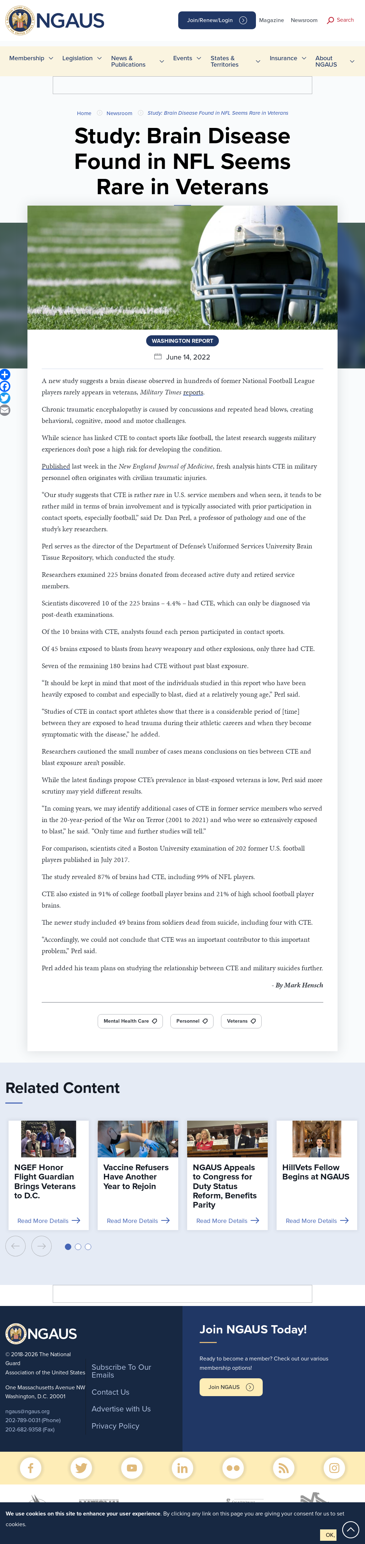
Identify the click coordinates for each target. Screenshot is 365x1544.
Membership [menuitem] (26, 58)
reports (193, 392)
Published (56, 466)
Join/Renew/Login (210, 20)
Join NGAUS (224, 1387)
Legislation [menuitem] (77, 58)
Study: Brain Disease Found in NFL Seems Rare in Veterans (218, 113)
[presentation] (15, 1246)
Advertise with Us (121, 1409)
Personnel (188, 1021)
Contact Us (110, 1392)
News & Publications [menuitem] (128, 61)
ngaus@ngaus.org (27, 1411)
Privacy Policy (115, 1426)
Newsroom (304, 20)
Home (84, 113)
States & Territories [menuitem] (224, 61)
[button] (68, 1247)
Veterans (237, 1021)
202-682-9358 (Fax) (30, 1429)
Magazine (271, 20)
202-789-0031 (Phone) (33, 1420)
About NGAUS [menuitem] (326, 61)
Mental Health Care (126, 1021)
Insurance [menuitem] (283, 58)
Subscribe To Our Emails (121, 1371)
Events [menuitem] (182, 58)
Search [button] (345, 20)
